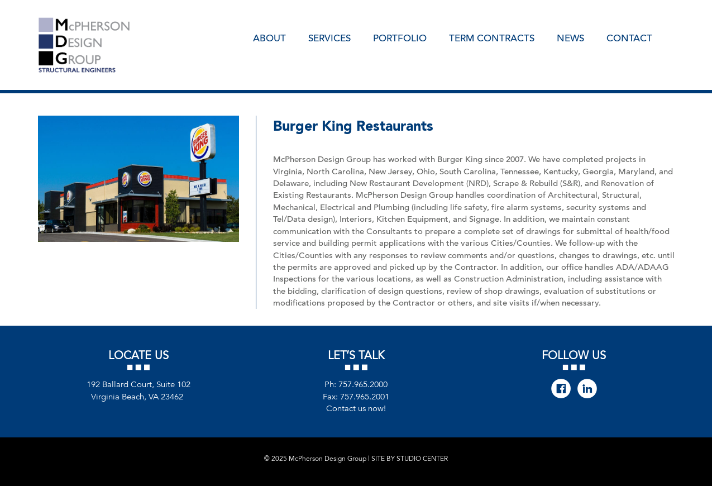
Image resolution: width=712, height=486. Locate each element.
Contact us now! (356, 408)
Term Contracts (491, 37)
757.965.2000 (363, 385)
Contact (629, 37)
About (269, 37)
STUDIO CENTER (422, 459)
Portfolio (400, 37)
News (570, 37)
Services (329, 37)
